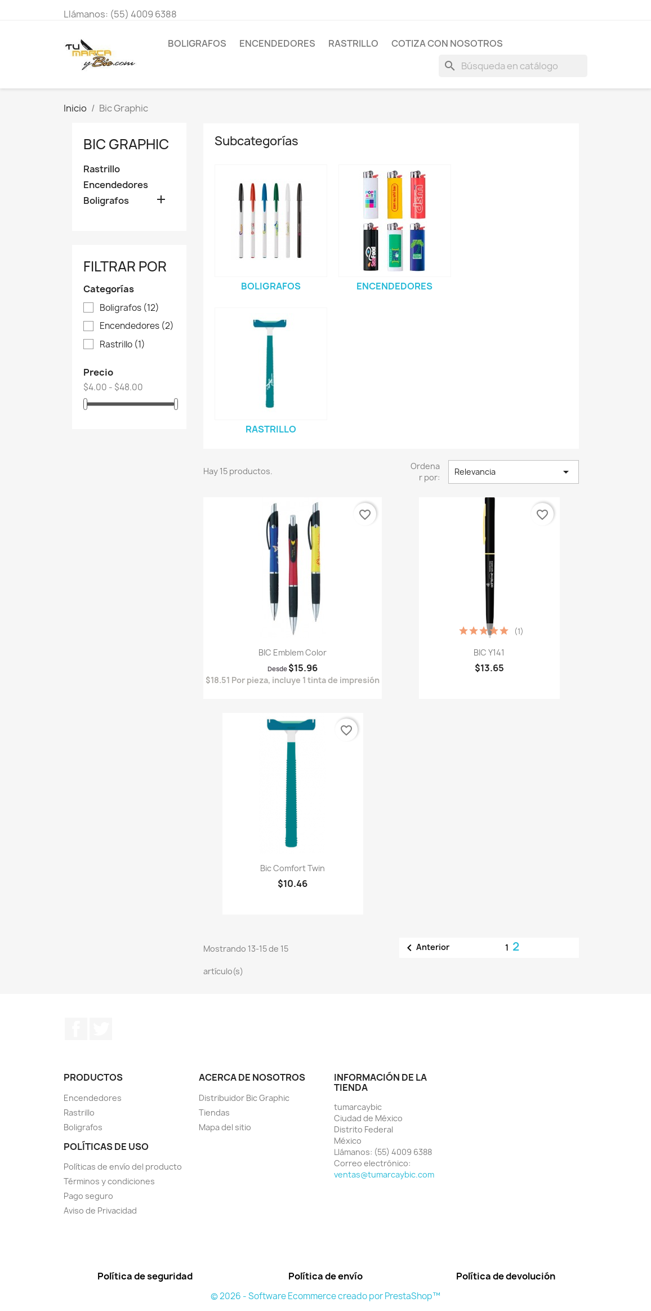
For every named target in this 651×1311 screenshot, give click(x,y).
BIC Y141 (489, 652)
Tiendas (214, 1112)
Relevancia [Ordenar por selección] (513, 472)
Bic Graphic (126, 144)
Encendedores (277, 43)
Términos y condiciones (109, 1181)
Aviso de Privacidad (100, 1210)
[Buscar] (513, 66)
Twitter (101, 1029)
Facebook (76, 1029)
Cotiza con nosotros (447, 43)
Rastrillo (353, 43)
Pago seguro (88, 1195)
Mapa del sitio (225, 1127)
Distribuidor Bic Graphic (244, 1097)
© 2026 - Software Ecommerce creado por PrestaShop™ (325, 1296)
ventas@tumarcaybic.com (384, 1174)
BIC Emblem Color (292, 652)
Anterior (426, 948)
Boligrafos (197, 43)
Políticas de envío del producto (123, 1166)
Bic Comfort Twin (292, 868)
